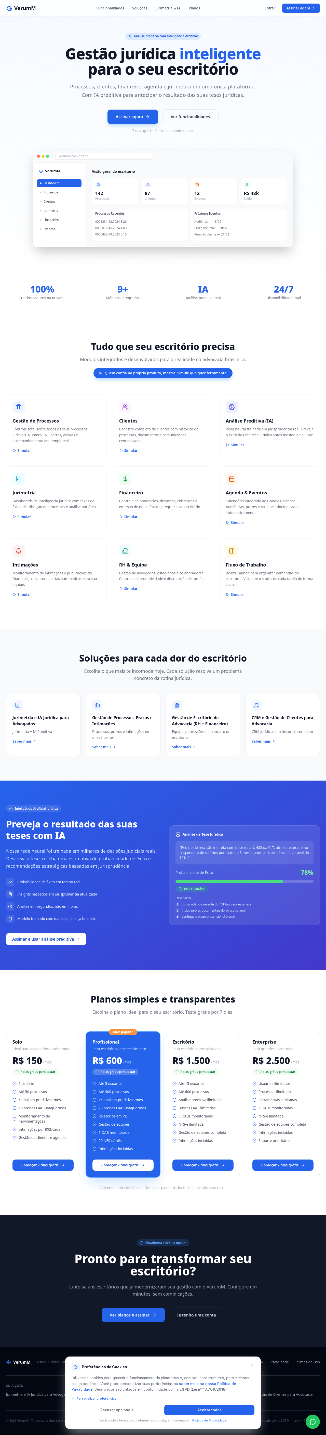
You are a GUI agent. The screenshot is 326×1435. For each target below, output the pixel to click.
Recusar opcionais (116, 1410)
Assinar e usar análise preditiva (46, 939)
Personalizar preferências (94, 1398)
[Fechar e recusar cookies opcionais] (252, 1365)
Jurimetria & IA (168, 8)
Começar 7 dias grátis (43, 1165)
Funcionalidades (110, 8)
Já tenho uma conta (196, 1315)
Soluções (139, 8)
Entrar (270, 8)
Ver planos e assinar (133, 1315)
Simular (21, 450)
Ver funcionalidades (190, 117)
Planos (194, 8)
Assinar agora (301, 8)
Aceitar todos (209, 1410)
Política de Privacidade (209, 1420)
